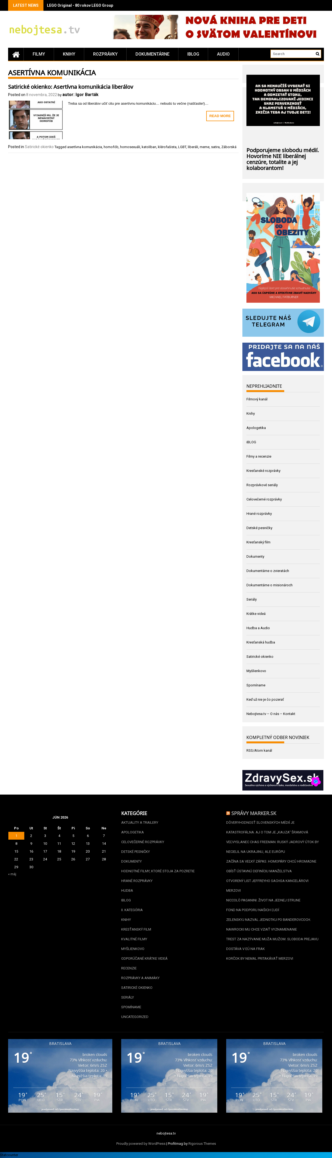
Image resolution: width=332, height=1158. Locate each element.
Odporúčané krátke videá (144, 958)
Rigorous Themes (202, 1144)
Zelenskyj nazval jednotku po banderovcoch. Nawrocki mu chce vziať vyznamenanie (268, 924)
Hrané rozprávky (259, 514)
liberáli (193, 147)
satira (215, 147)
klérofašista (167, 147)
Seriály (251, 599)
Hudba (127, 890)
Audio (223, 54)
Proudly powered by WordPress (140, 1144)
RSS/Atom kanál (259, 750)
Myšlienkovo (256, 671)
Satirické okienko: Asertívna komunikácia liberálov (70, 86)
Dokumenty (255, 556)
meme (204, 147)
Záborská (228, 147)
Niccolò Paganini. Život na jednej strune (263, 900)
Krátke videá (256, 614)
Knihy (69, 54)
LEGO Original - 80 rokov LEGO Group (80, 5)
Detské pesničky (259, 528)
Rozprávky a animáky (140, 978)
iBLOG (193, 54)
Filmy (39, 54)
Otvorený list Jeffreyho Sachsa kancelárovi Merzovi (267, 886)
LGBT (182, 147)
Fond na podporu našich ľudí (252, 910)
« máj (12, 874)
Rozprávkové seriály (262, 485)
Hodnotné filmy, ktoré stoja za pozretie (158, 871)
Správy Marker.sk (253, 812)
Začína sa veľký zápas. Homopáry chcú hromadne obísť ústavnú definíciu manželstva (271, 866)
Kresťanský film (258, 542)
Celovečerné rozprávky (264, 499)
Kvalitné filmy (134, 939)
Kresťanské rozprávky (263, 471)
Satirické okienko (39, 147)
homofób (111, 147)
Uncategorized (134, 1017)
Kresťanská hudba (260, 642)
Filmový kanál (256, 399)
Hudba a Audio (258, 628)
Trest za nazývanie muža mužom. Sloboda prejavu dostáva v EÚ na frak (272, 944)
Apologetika (256, 428)
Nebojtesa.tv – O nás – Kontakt (270, 714)
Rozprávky (105, 54)
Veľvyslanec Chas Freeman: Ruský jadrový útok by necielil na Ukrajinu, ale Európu (272, 847)
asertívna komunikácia (84, 147)
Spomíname (255, 685)
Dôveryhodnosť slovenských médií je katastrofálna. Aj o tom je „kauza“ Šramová (267, 827)
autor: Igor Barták (80, 94)
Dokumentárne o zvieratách (267, 571)
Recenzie (129, 968)
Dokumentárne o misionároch (269, 585)
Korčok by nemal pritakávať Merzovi (259, 958)
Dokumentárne (152, 54)
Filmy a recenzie (258, 456)
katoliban (149, 147)
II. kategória (132, 910)
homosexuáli (130, 147)
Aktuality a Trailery (139, 822)
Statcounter (9, 1155)
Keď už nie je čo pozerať (265, 699)
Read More (220, 116)
